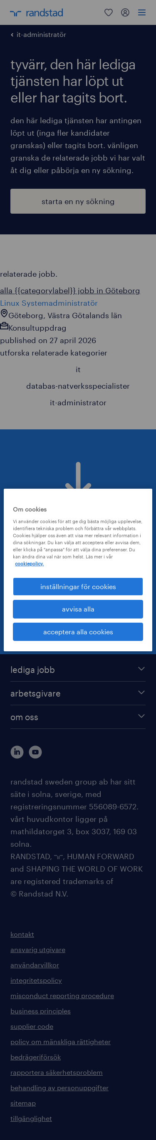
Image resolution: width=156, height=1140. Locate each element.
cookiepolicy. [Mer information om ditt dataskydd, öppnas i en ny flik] (29, 563)
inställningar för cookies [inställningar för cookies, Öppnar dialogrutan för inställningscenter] (78, 586)
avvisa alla (78, 609)
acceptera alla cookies (78, 632)
